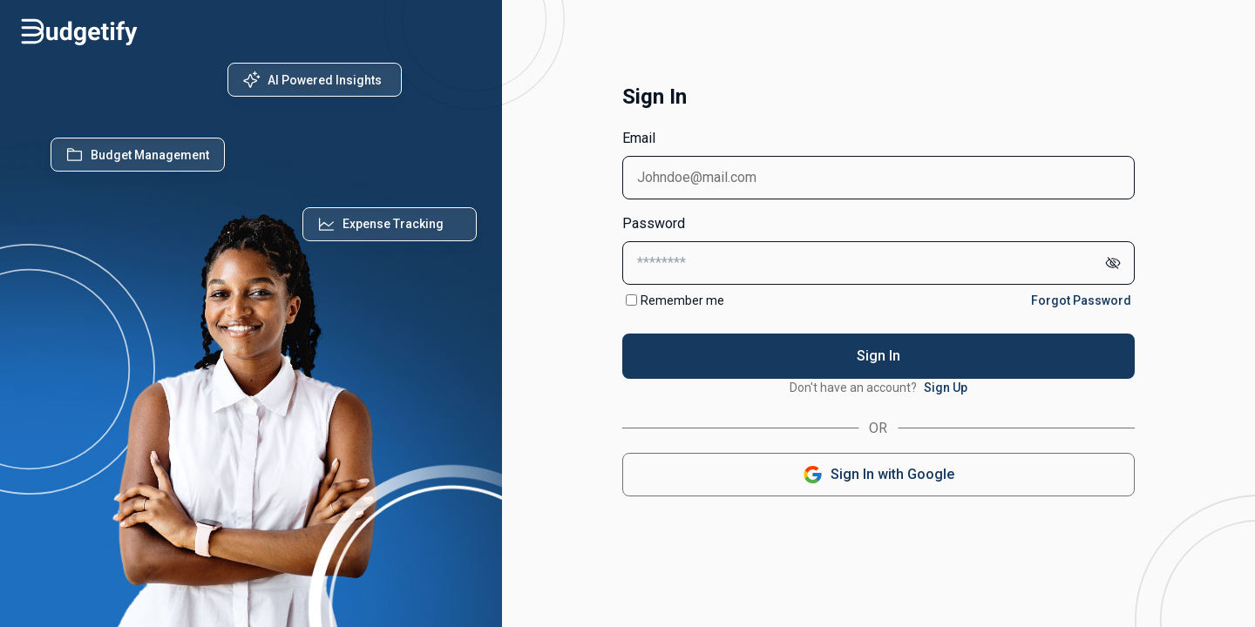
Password (653, 223)
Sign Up (945, 387)
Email (638, 138)
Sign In (878, 355)
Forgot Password (1081, 300)
